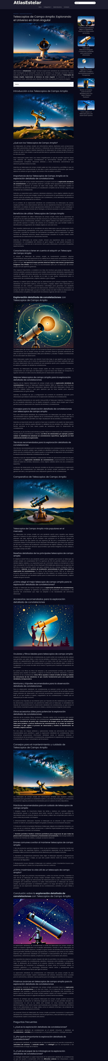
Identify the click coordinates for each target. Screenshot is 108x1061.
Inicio (40, 7)
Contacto (66, 7)
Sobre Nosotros (57, 7)
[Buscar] (94, 3)
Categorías (47, 7)
